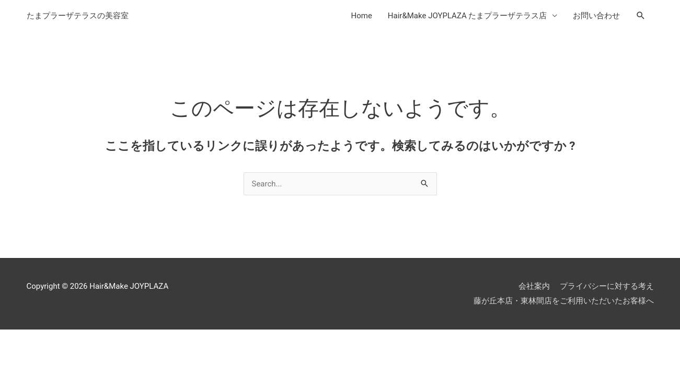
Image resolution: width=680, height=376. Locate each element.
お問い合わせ (596, 15)
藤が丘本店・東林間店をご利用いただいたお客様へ (564, 301)
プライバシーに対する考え (607, 286)
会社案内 (534, 286)
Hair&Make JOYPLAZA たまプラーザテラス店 (467, 15)
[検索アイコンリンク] (641, 15)
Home (361, 15)
